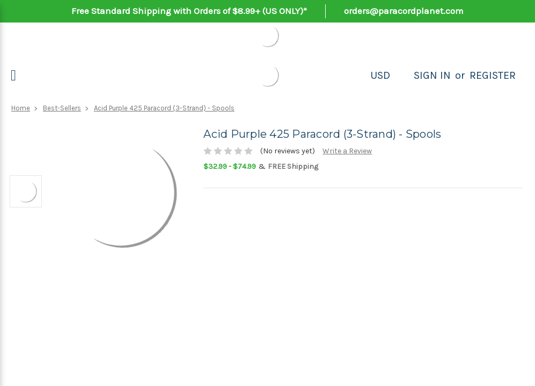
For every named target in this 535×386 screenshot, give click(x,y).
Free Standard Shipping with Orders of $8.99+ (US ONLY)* (189, 10)
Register (493, 75)
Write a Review (347, 150)
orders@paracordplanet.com (404, 10)
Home (20, 108)
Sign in (432, 75)
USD (380, 75)
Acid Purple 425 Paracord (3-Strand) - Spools (164, 108)
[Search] (402, 75)
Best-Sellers (62, 108)
